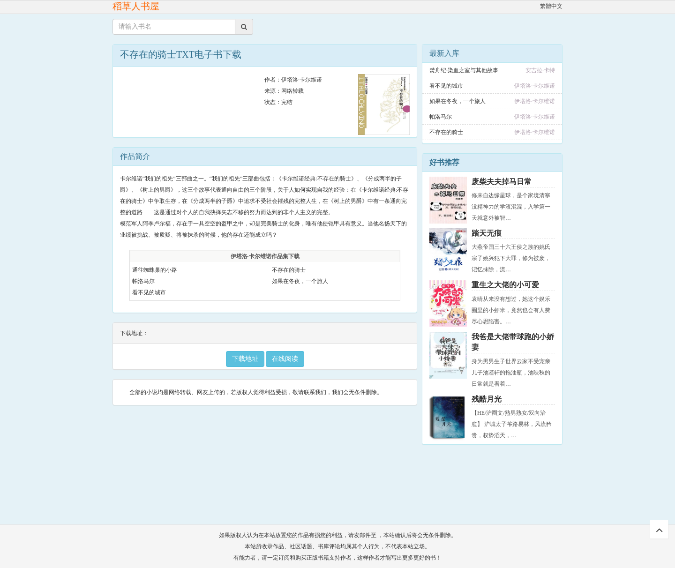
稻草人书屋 (135, 6)
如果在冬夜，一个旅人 (300, 281)
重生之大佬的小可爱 (505, 285)
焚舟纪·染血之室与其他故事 (463, 70)
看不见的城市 (149, 292)
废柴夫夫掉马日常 (502, 182)
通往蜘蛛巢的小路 (154, 270)
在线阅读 (285, 358)
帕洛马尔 (143, 281)
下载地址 (245, 358)
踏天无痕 (487, 233)
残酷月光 (487, 399)
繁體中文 (551, 6)
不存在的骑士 (289, 270)
